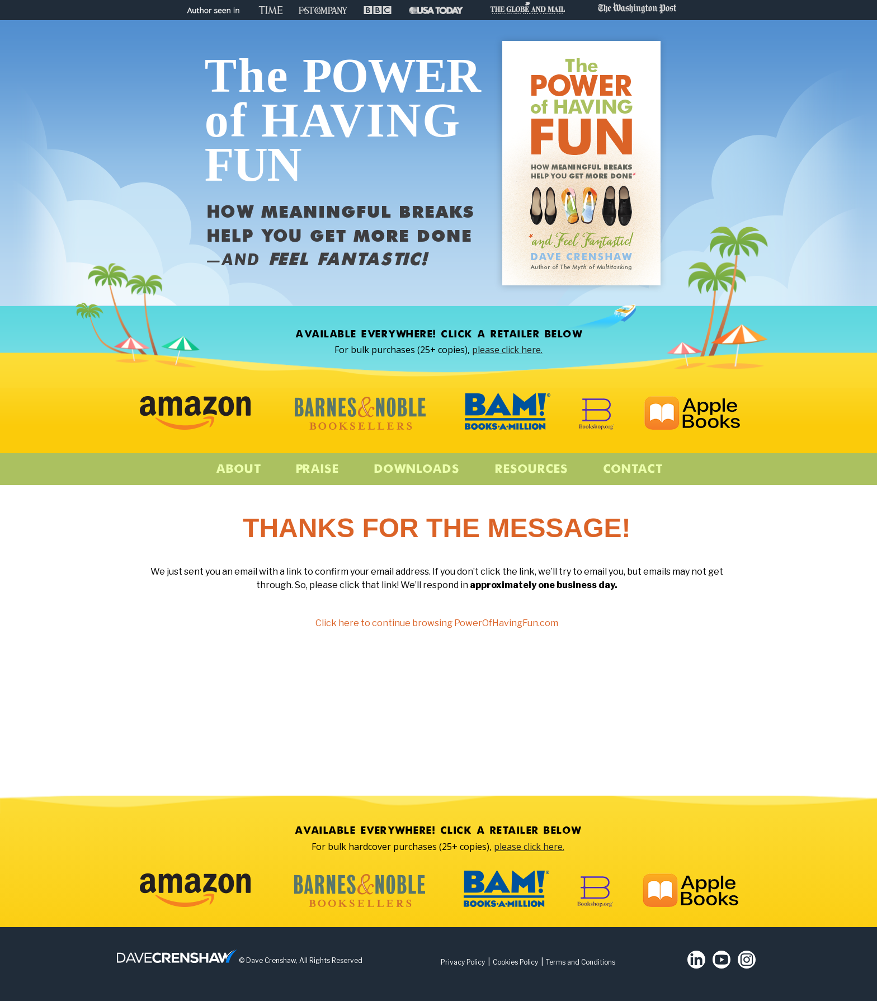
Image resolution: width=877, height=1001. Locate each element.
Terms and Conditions (580, 962)
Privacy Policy (463, 962)
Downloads (416, 469)
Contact (632, 469)
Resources (531, 469)
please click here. (507, 350)
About (238, 469)
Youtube (721, 960)
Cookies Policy (515, 962)
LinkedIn (696, 960)
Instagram (747, 960)
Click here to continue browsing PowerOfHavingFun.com (436, 623)
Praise (316, 469)
